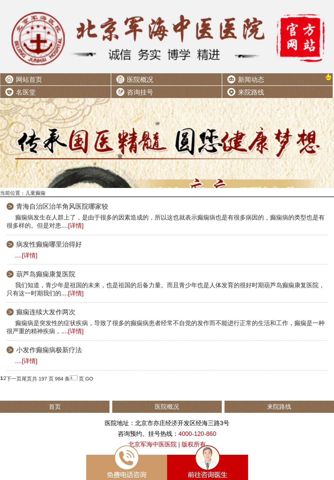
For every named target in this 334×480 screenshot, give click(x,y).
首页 (55, 406)
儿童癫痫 (35, 193)
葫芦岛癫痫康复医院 (45, 274)
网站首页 (29, 79)
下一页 (13, 378)
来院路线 (251, 92)
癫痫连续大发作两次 (45, 312)
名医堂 (26, 92)
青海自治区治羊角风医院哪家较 (62, 206)
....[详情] (72, 225)
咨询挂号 (140, 92)
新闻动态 (251, 79)
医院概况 (140, 79)
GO (89, 378)
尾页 (27, 378)
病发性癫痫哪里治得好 (49, 244)
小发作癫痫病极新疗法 (49, 350)
